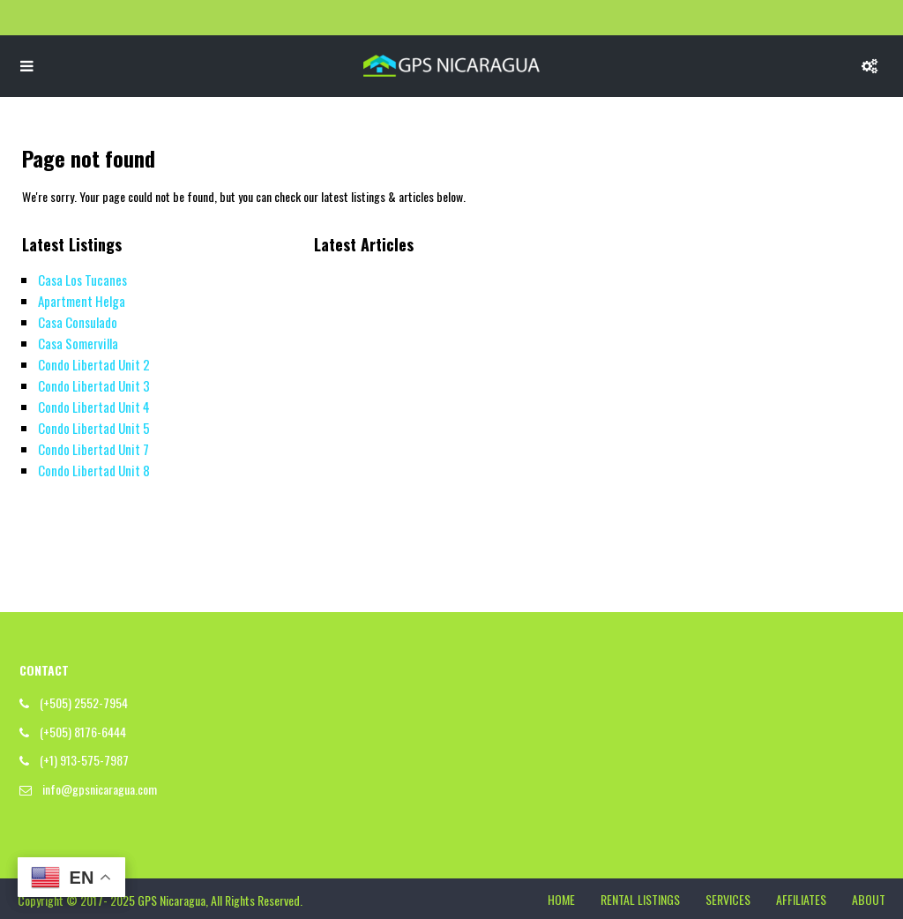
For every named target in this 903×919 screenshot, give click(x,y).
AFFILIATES (801, 899)
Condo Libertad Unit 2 (94, 364)
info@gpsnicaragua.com (99, 789)
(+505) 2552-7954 (84, 702)
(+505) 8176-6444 (83, 731)
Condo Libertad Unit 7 (93, 449)
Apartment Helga (81, 300)
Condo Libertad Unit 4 (94, 406)
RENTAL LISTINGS (640, 899)
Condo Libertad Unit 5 (94, 427)
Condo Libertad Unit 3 (94, 385)
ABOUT (868, 899)
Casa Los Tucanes (82, 279)
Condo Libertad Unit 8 (94, 470)
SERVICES (727, 899)
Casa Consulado (77, 322)
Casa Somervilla (78, 343)
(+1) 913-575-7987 (84, 760)
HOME (561, 899)
